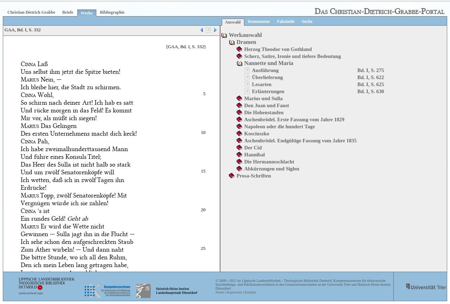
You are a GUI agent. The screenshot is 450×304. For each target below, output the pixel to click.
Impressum (234, 292)
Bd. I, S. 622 (371, 77)
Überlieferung (267, 77)
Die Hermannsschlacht (269, 161)
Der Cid (253, 147)
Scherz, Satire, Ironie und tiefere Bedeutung (292, 56)
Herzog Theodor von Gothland (278, 49)
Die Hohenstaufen (264, 112)
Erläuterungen (268, 91)
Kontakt (250, 292)
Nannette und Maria (269, 63)
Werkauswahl (245, 35)
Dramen (246, 42)
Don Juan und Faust (266, 105)
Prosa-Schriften (254, 176)
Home (220, 292)
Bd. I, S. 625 (371, 84)
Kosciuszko (256, 133)
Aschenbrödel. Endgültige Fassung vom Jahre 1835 (300, 140)
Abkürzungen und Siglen (271, 169)
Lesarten (261, 84)
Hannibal (254, 154)
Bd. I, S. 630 (371, 91)
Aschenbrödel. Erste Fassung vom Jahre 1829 (294, 119)
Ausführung (265, 70)
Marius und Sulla (263, 98)
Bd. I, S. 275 (371, 70)
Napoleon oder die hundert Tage (279, 126)
